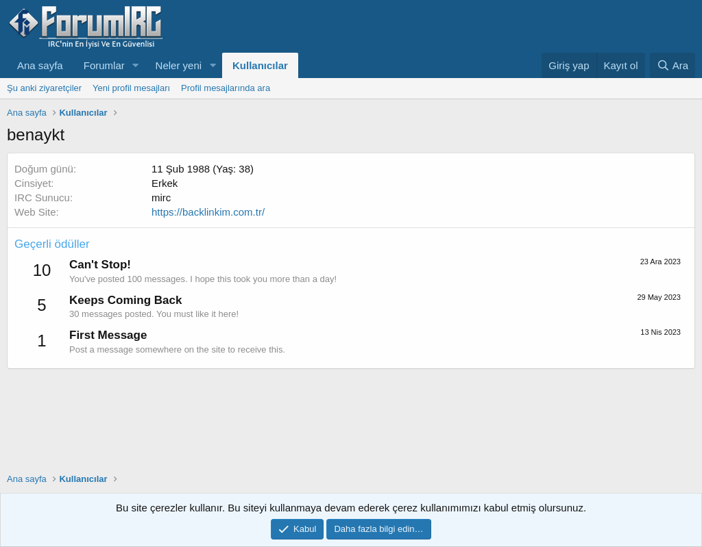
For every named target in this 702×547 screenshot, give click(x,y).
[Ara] (672, 65)
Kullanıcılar (260, 65)
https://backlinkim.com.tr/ (208, 212)
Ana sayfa (40, 65)
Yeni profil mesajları (131, 88)
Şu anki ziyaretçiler (44, 88)
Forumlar (104, 65)
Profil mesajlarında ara (225, 88)
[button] (135, 65)
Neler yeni (179, 65)
